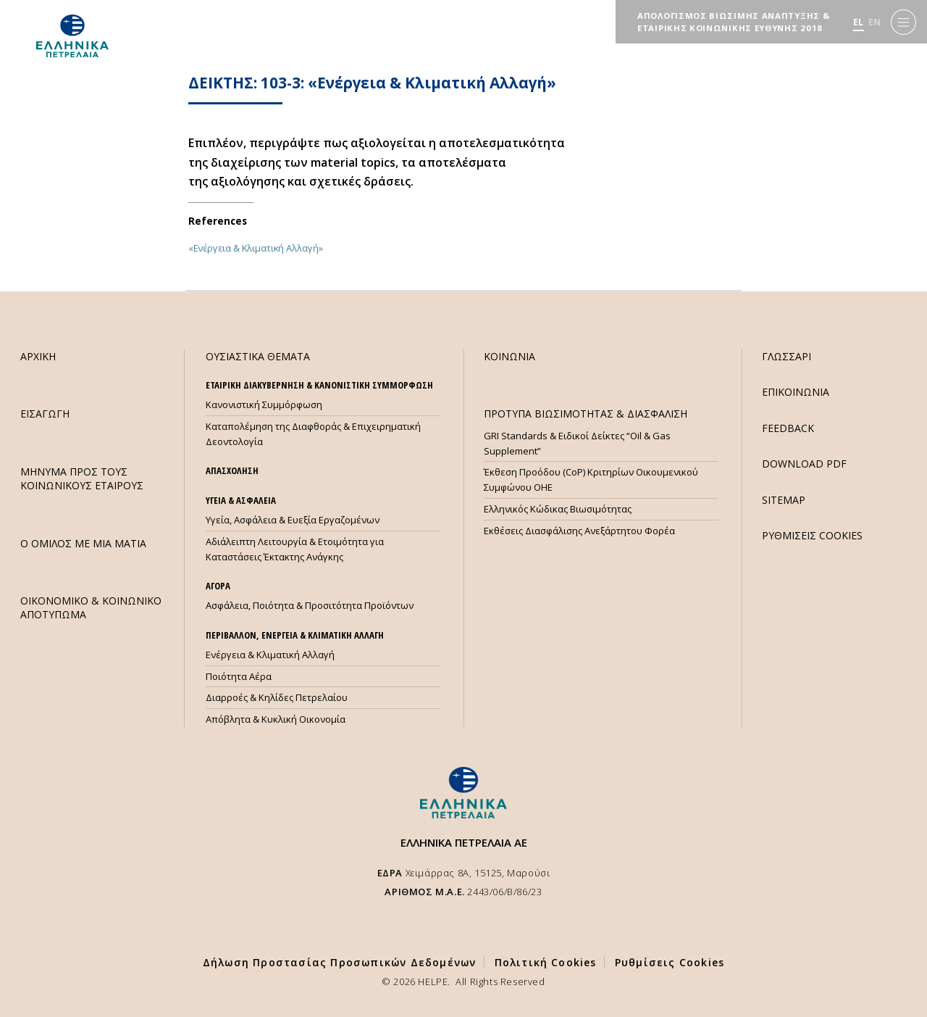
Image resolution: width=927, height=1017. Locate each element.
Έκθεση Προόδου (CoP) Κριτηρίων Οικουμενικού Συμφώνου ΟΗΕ (591, 479)
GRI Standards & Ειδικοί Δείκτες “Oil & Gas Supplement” (577, 443)
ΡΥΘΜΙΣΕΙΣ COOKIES (812, 535)
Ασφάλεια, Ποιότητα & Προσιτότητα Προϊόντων (310, 605)
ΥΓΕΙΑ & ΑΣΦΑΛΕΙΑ (241, 500)
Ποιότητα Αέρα (239, 676)
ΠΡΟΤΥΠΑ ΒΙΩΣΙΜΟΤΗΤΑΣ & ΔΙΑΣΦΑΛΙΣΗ (585, 413)
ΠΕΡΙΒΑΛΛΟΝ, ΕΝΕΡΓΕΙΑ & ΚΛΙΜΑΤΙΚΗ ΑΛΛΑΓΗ (295, 635)
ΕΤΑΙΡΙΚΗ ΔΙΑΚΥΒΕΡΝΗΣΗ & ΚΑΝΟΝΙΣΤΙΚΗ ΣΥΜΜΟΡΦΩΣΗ (319, 384)
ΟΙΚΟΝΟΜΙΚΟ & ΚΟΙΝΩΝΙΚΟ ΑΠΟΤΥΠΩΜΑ (91, 607)
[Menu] (903, 22)
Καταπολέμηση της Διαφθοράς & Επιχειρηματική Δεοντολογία (313, 434)
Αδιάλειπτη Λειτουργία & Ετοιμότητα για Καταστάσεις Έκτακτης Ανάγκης (295, 549)
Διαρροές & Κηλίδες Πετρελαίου (277, 697)
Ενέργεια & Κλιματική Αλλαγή (270, 654)
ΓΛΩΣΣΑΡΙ (786, 356)
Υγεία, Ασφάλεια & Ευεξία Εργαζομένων (292, 519)
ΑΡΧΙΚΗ (38, 356)
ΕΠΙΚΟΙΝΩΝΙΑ (795, 392)
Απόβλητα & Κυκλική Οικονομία (275, 719)
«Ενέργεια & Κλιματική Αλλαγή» (255, 247)
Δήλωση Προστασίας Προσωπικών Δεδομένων (340, 962)
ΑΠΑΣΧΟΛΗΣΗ (232, 470)
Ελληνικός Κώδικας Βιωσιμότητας (558, 508)
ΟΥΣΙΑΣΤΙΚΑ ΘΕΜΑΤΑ (258, 356)
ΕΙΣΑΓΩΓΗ (45, 413)
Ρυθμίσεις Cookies (669, 962)
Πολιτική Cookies (546, 962)
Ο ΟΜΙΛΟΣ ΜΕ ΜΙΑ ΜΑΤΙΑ (83, 543)
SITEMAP (783, 500)
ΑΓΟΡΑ (218, 585)
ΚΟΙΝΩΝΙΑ (509, 356)
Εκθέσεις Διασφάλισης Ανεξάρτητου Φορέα (579, 530)
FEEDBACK (788, 428)
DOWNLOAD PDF (804, 463)
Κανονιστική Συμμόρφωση (264, 404)
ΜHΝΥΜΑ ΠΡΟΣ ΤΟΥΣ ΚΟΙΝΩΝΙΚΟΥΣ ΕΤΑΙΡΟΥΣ (81, 478)
